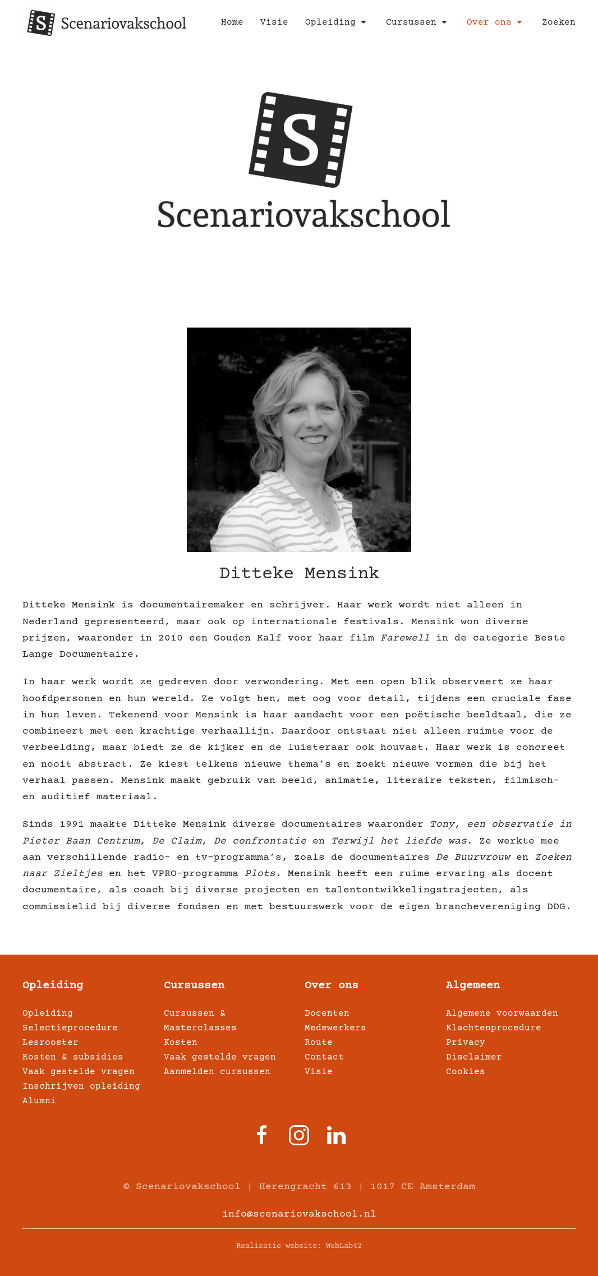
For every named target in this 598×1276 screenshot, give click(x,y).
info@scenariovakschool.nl (299, 1214)
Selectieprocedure (70, 1028)
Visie (274, 22)
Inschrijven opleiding (81, 1086)
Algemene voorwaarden (502, 1013)
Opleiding (52, 985)
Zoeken (559, 22)
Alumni (39, 1101)
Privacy (465, 1043)
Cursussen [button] (418, 22)
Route (319, 1043)
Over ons (331, 985)
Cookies (465, 1072)
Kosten (180, 1043)
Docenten (327, 1013)
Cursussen (194, 985)
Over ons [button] (496, 22)
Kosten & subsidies (72, 1057)
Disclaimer (474, 1057)
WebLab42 (344, 1246)
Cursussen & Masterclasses (200, 1020)
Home (232, 22)
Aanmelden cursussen (217, 1072)
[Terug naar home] (106, 22)
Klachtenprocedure (493, 1028)
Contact (324, 1057)
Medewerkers (335, 1028)
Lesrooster (50, 1043)
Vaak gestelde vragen (78, 1072)
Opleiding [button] (337, 22)
